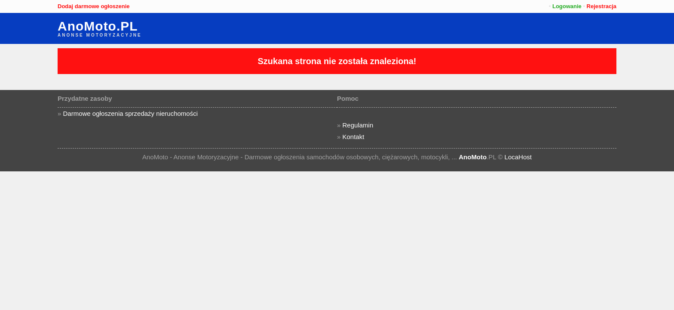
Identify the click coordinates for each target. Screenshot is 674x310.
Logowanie (567, 6)
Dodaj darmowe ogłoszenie (94, 6)
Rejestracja (601, 6)
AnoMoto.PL (98, 26)
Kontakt (354, 136)
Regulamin (358, 125)
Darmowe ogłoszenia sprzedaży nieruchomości (130, 113)
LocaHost (518, 157)
